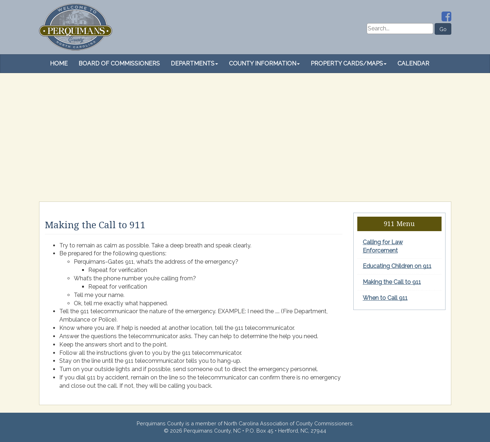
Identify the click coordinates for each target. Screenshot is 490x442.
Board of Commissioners (119, 63)
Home (59, 63)
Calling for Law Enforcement (383, 246)
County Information (264, 63)
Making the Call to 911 (392, 282)
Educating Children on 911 (397, 266)
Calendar (413, 63)
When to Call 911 (385, 297)
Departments (194, 63)
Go (443, 29)
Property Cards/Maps (349, 63)
